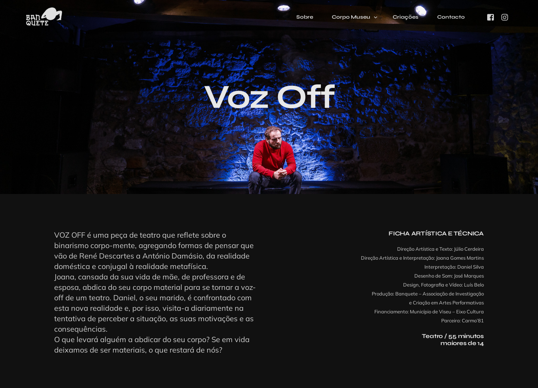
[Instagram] (505, 17)
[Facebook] (490, 17)
